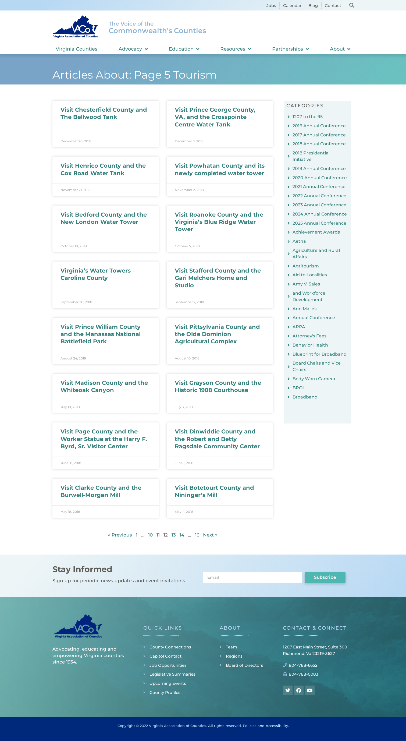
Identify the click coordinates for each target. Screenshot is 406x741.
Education (184, 49)
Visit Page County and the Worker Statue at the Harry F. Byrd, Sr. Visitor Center (103, 439)
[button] (351, 5)
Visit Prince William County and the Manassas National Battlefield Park (100, 334)
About (340, 49)
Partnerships (290, 49)
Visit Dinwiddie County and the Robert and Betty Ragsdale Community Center (217, 439)
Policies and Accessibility (265, 726)
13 (174, 535)
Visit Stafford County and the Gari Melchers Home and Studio (218, 278)
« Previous (120, 535)
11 (158, 535)
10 (150, 535)
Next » (210, 535)
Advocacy (133, 49)
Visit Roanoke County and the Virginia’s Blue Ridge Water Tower (219, 222)
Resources (235, 49)
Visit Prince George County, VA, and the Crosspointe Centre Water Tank (215, 117)
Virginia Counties (76, 49)
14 (182, 535)
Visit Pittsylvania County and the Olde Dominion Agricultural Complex (217, 334)
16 (197, 535)
